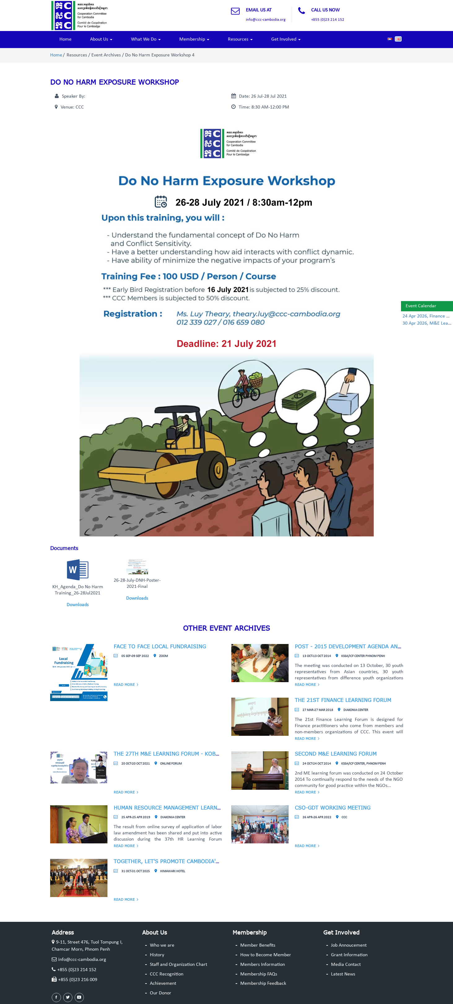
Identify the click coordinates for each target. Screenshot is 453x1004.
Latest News (343, 974)
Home (65, 39)
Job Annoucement (349, 945)
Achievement (163, 983)
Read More (124, 684)
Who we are (162, 945)
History (157, 955)
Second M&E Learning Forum (336, 754)
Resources (240, 39)
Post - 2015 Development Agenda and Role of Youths (371, 646)
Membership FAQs (258, 974)
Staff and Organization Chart (178, 964)
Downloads (78, 604)
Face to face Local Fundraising (160, 646)
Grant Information (349, 955)
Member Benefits (257, 945)
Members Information (262, 964)
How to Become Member (265, 955)
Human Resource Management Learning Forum (180, 808)
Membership (194, 39)
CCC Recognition (166, 974)
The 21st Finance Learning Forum (343, 700)
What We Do (146, 39)
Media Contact (346, 964)
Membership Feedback (263, 983)
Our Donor (160, 993)
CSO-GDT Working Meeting (332, 808)
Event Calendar (421, 306)
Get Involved (286, 39)
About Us (101, 39)
